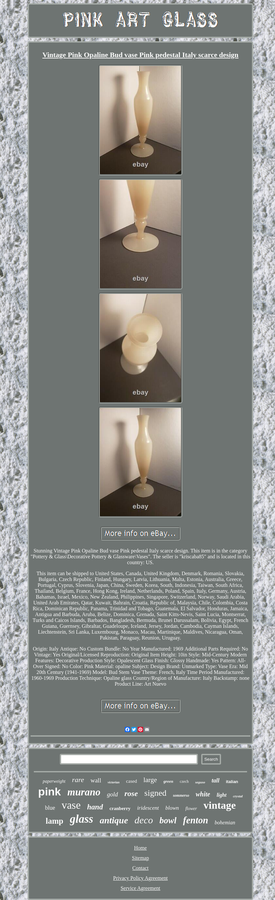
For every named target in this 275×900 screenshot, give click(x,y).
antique (114, 820)
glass (81, 819)
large (150, 780)
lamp (54, 821)
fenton (195, 820)
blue (50, 808)
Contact (140, 868)
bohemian (225, 822)
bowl (168, 820)
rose (131, 793)
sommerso (181, 795)
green (168, 781)
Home (140, 848)
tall (215, 780)
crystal (238, 796)
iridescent (148, 808)
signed (155, 793)
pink (49, 791)
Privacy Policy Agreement (140, 878)
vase (71, 805)
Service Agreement (140, 888)
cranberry (120, 808)
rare (78, 780)
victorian (114, 782)
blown (172, 808)
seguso (200, 782)
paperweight (54, 781)
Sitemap (140, 858)
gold (112, 794)
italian (232, 781)
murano (83, 792)
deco (144, 820)
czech (184, 781)
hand (95, 807)
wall (95, 780)
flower (191, 808)
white (203, 794)
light (221, 795)
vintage (219, 805)
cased (131, 781)
